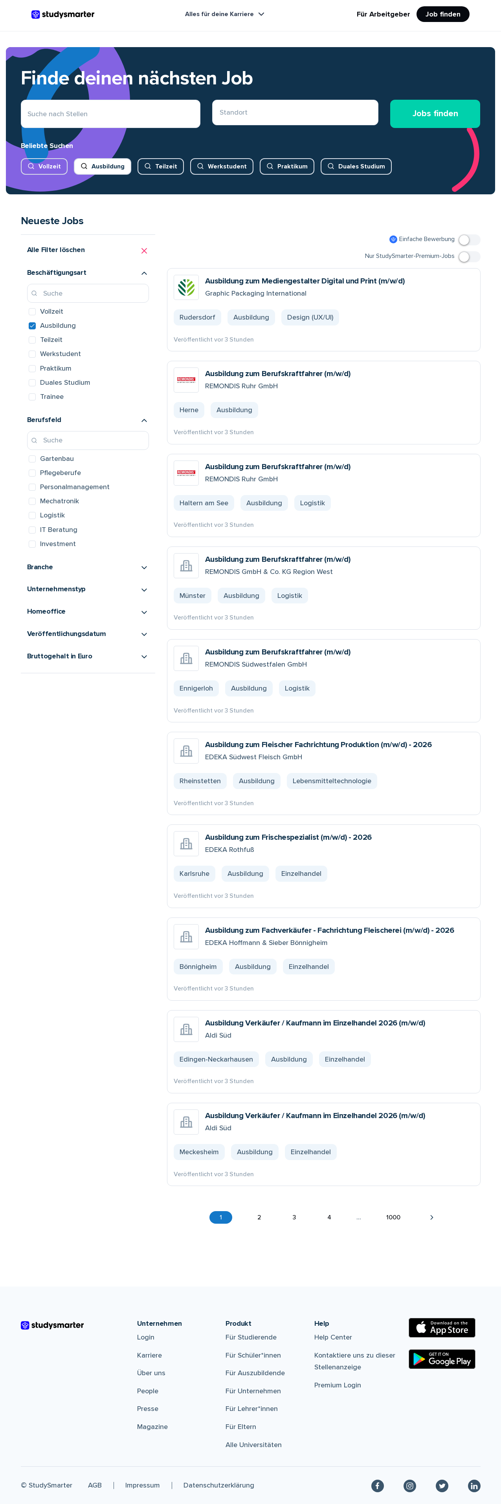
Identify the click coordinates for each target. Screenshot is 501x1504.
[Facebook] (377, 1485)
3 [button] (294, 1217)
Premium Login (337, 1385)
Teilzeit (166, 166)
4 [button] (329, 1217)
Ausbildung (108, 166)
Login (145, 1337)
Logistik (52, 515)
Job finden (443, 14)
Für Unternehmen (253, 1391)
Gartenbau (57, 458)
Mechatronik (59, 501)
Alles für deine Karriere (225, 14)
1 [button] (221, 1217)
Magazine (152, 1426)
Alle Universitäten (254, 1444)
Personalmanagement (75, 486)
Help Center (333, 1337)
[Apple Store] (442, 1328)
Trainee (52, 396)
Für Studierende (251, 1337)
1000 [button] (393, 1217)
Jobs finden (435, 113)
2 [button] (259, 1217)
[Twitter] (442, 1485)
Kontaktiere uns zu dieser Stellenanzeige (354, 1361)
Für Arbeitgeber (383, 14)
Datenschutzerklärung (219, 1485)
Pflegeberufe (60, 472)
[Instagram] (410, 1485)
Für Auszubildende (255, 1373)
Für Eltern (241, 1426)
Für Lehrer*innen (252, 1408)
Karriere (149, 1355)
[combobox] (220, 114)
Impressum (142, 1485)
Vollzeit (50, 166)
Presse (147, 1408)
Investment (58, 543)
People (147, 1391)
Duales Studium (361, 166)
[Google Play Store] (442, 1359)
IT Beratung (58, 529)
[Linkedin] (474, 1485)
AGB (95, 1485)
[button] (88, 251)
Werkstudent (227, 166)
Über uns (151, 1373)
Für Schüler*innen (253, 1355)
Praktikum (292, 166)
